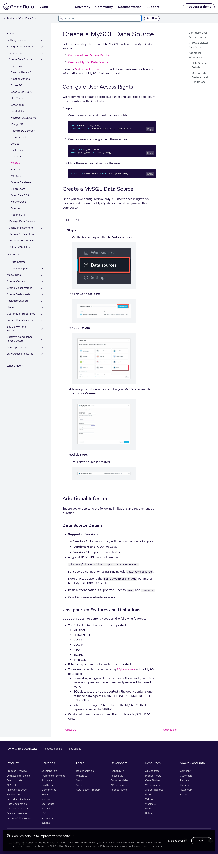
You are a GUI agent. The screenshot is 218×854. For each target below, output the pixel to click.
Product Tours (153, 775)
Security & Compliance (19, 818)
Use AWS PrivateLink (21, 234)
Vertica (15, 143)
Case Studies (152, 780)
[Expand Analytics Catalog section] (42, 301)
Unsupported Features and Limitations (200, 77)
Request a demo (199, 6)
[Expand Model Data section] (42, 275)
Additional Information (89, 69)
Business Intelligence (18, 775)
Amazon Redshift (21, 72)
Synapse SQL (19, 137)
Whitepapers (152, 785)
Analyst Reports (154, 789)
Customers (186, 775)
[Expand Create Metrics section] (42, 282)
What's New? (15, 361)
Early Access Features (20, 349)
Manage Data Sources (22, 221)
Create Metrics (16, 281)
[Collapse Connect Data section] (42, 53)
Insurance (46, 799)
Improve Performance (22, 240)
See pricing (75, 748)
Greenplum (18, 104)
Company (185, 770)
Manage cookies (176, 840)
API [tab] (78, 220)
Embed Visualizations (20, 320)
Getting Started (16, 40)
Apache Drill (18, 214)
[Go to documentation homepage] (18, 6)
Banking (45, 822)
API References (119, 785)
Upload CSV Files (19, 247)
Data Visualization (17, 803)
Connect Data (15, 53)
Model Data (14, 274)
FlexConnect (18, 98)
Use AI (10, 307)
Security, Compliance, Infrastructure (20, 335)
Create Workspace (18, 268)
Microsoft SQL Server (24, 117)
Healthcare (47, 785)
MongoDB (17, 124)
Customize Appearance (21, 313)
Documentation (130, 7)
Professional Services (53, 775)
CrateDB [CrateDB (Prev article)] (69, 729)
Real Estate (47, 803)
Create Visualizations (19, 287)
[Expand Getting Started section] (42, 41)
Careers (184, 785)
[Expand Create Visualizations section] (42, 288)
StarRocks (17, 169)
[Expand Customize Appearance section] (42, 314)
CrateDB (16, 156)
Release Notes (119, 789)
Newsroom (186, 789)
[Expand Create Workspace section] (42, 269)
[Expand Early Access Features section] (42, 350)
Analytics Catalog (17, 300)
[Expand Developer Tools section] (42, 344)
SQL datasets (126, 669)
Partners (184, 780)
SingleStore (18, 188)
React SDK (117, 775)
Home (10, 33)
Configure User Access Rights (88, 55)
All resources (152, 770)
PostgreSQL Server (23, 130)
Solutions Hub (49, 770)
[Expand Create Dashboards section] (42, 295)
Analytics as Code (17, 789)
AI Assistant (13, 785)
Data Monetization (17, 808)
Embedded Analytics (18, 799)
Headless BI (13, 794)
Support (153, 7)
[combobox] (99, 18)
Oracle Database (21, 182)
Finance (45, 794)
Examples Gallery (120, 780)
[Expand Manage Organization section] (42, 47)
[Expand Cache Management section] (42, 228)
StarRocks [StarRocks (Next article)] (171, 729)
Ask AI (151, 18)
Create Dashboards (18, 294)
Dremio (15, 208)
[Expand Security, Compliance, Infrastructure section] (42, 335)
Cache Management (21, 227)
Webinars (150, 803)
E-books (150, 794)
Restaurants (48, 818)
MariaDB (16, 175)
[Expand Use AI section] (42, 308)
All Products (10, 18)
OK (201, 840)
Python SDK (117, 770)
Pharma (45, 808)
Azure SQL (17, 85)
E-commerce (48, 789)
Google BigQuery (21, 91)
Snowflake (17, 66)
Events (149, 808)
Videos (149, 799)
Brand (183, 794)
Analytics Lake (14, 780)
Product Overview (17, 770)
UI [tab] (67, 220)
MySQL (15, 162)
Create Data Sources (21, 59)
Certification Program (88, 789)
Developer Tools (16, 343)
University (82, 7)
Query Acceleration (17, 813)
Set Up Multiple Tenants (21, 326)
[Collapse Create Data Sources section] (42, 60)
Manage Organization (20, 46)
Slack (79, 780)
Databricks (17, 111)
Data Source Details (199, 65)
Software (46, 780)
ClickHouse (17, 150)
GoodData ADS (20, 195)
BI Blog (149, 813)
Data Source (18, 261)
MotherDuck (18, 201)
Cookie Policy (99, 845)
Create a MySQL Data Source (88, 62)
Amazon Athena (20, 78)
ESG (43, 813)
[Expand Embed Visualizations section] (42, 321)
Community (104, 7)
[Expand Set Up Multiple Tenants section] (42, 327)
